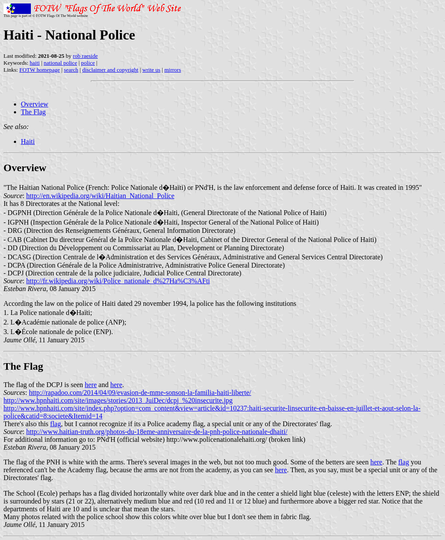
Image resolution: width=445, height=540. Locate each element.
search (71, 69)
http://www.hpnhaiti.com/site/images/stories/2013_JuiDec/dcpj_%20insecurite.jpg (117, 400)
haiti (35, 63)
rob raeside (85, 56)
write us (152, 69)
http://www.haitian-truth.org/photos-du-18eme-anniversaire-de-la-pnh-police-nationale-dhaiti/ (156, 431)
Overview (34, 104)
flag (55, 423)
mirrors (172, 69)
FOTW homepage (39, 69)
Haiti (28, 141)
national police (60, 63)
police (88, 63)
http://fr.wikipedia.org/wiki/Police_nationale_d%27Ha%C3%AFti (118, 281)
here (91, 384)
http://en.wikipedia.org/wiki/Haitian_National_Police (100, 195)
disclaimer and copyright (110, 69)
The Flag (33, 112)
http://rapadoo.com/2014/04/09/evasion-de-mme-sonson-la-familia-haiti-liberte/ (140, 392)
